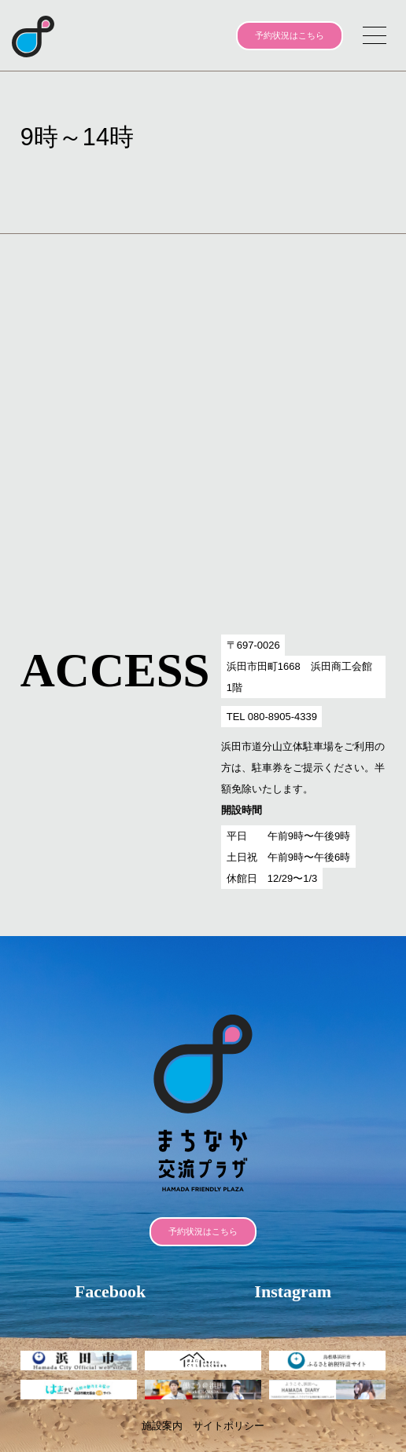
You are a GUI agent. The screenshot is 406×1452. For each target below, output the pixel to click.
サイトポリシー (228, 1426)
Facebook (110, 1291)
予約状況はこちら (289, 35)
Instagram (292, 1291)
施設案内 (162, 1426)
